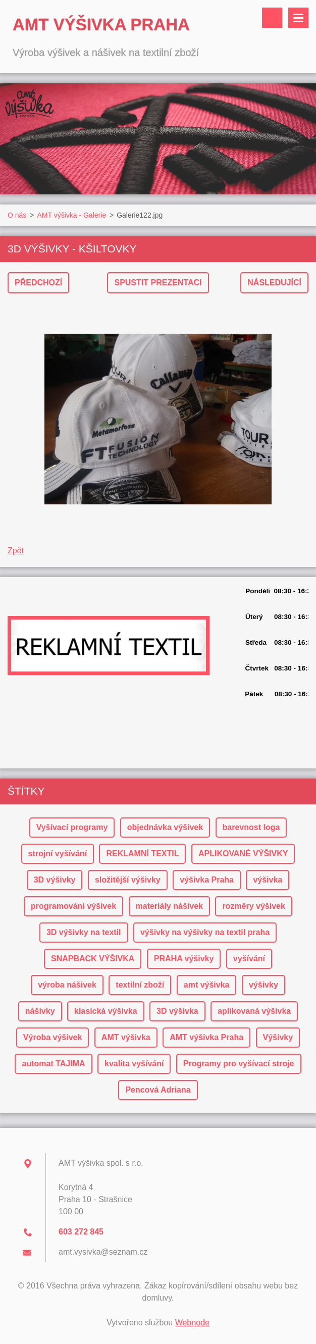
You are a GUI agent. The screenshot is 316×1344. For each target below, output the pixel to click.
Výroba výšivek (52, 1037)
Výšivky (278, 1037)
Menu (298, 18)
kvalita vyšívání (134, 1063)
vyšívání (249, 958)
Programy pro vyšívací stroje (238, 1063)
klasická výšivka (105, 1011)
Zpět (16, 550)
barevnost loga (251, 827)
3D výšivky (55, 879)
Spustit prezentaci (157, 282)
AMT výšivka (125, 1037)
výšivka (267, 879)
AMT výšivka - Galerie (71, 215)
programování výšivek (73, 906)
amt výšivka (207, 984)
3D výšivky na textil (83, 932)
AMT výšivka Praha (206, 1037)
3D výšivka (177, 1011)
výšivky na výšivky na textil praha (205, 932)
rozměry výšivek (253, 906)
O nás (17, 215)
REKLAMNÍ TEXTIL (142, 853)
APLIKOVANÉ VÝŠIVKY (243, 853)
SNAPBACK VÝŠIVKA (92, 958)
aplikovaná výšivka (254, 1011)
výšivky (263, 984)
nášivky (40, 1011)
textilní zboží (140, 984)
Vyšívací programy (72, 827)
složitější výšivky (128, 879)
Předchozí (38, 282)
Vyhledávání (272, 18)
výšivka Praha (207, 879)
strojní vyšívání (57, 853)
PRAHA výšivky (184, 958)
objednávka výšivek (165, 827)
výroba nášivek (67, 984)
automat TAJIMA (53, 1063)
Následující (274, 282)
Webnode (192, 1322)
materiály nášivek (169, 906)
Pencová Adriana (157, 1089)
